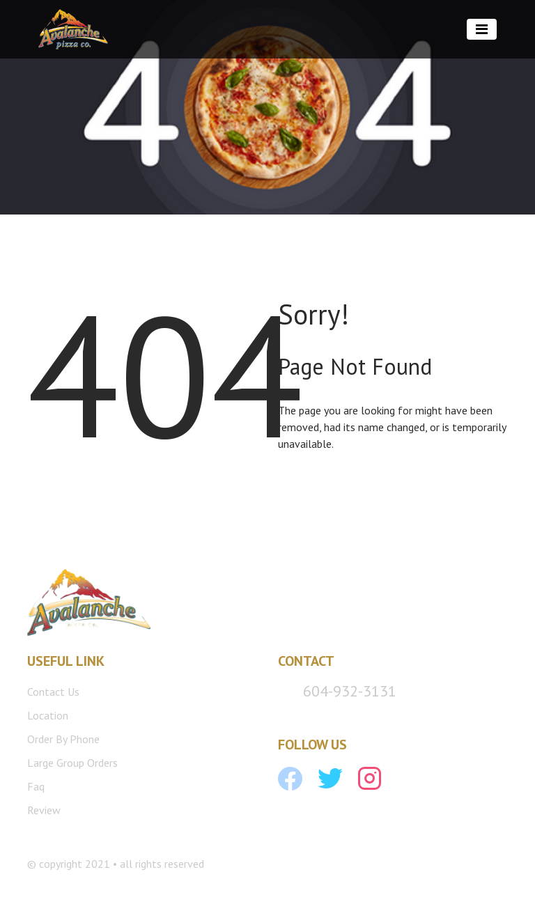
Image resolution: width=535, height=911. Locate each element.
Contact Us (53, 692)
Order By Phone (63, 739)
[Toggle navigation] (482, 29)
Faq (36, 786)
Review (44, 810)
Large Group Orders (72, 763)
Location (47, 715)
